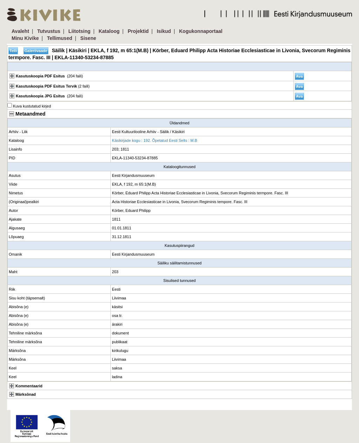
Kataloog (109, 31)
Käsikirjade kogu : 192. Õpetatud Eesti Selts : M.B (154, 140)
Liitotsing (79, 31)
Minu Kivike (25, 38)
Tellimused (59, 38)
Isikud (164, 31)
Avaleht (20, 31)
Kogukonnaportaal (201, 31)
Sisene (88, 38)
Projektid (138, 31)
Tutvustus (48, 31)
